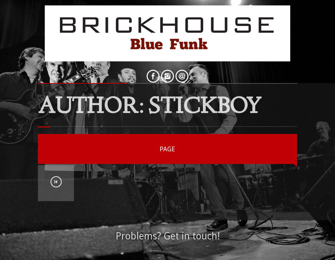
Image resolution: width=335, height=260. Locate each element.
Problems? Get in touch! (168, 236)
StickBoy (204, 108)
